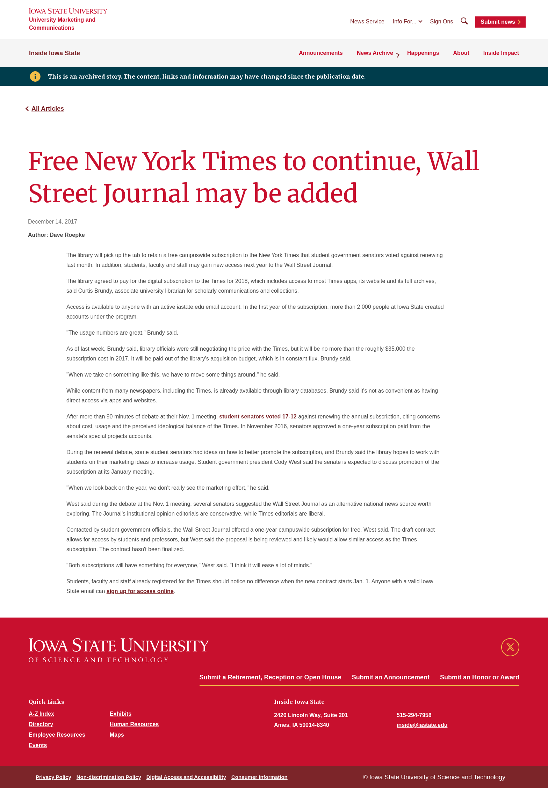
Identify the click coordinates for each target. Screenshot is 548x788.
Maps (117, 735)
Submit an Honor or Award (479, 677)
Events (38, 745)
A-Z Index (41, 714)
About (461, 53)
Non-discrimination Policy (109, 777)
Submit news (498, 22)
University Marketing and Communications (62, 24)
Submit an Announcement (391, 677)
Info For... (405, 21)
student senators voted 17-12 (257, 416)
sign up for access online (140, 591)
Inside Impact (501, 53)
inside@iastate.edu (422, 725)
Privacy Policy (53, 777)
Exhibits (120, 714)
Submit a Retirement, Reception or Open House (270, 677)
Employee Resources (57, 735)
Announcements (320, 53)
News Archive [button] (375, 53)
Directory (41, 724)
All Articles (47, 108)
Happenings (423, 53)
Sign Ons (441, 21)
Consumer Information (259, 777)
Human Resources (134, 724)
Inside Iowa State (54, 53)
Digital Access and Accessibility (186, 777)
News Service (367, 21)
